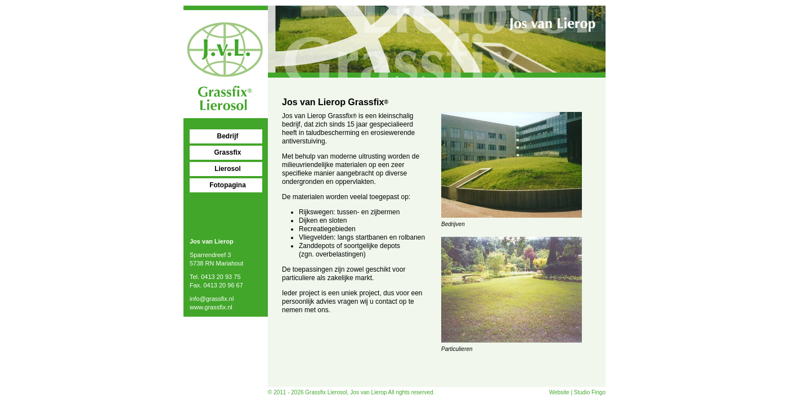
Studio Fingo (590, 392)
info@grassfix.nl (212, 298)
